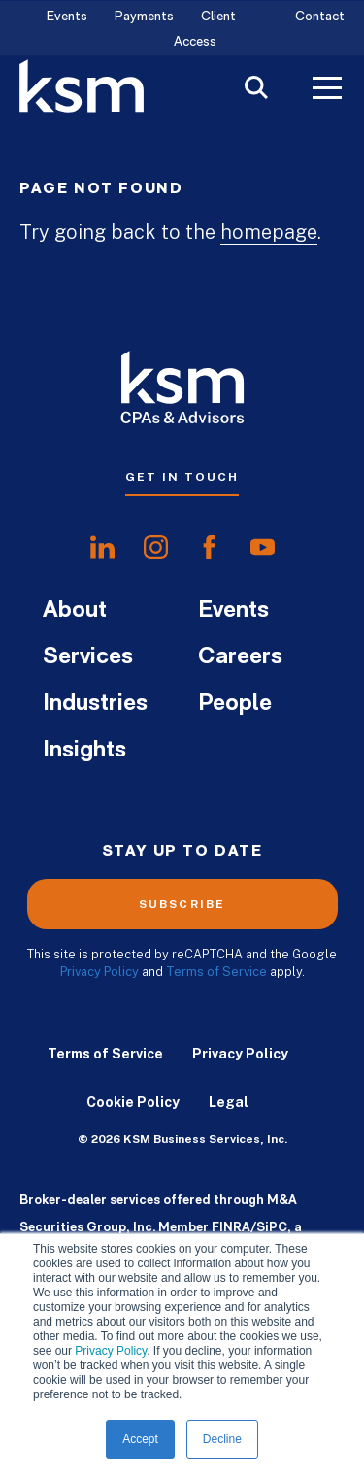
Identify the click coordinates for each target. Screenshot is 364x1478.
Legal (228, 1102)
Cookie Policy (133, 1102)
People (235, 704)
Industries (95, 704)
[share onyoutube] (262, 547)
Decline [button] (222, 1439)
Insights (84, 750)
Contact (320, 17)
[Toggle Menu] (327, 90)
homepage (268, 232)
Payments (144, 17)
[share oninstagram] (156, 547)
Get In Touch (182, 477)
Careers (240, 657)
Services (88, 657)
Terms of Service (216, 971)
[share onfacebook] (209, 547)
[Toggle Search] (256, 89)
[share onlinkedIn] (102, 547)
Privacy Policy (111, 1351)
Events (67, 17)
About (75, 610)
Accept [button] (140, 1439)
